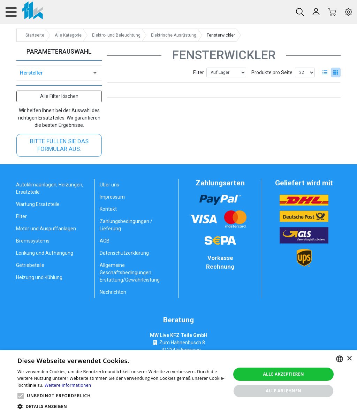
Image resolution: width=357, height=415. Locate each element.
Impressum (112, 197)
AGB (104, 241)
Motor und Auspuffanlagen (46, 228)
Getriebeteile (30, 265)
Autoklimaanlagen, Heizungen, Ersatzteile (49, 188)
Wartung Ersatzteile (38, 204)
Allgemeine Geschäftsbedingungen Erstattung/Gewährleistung (130, 272)
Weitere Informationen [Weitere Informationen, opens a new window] (68, 385)
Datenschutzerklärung (124, 253)
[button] (21, 396)
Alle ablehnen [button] (283, 391)
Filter (198, 72)
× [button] (349, 358)
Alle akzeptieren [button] (283, 374)
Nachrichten (113, 292)
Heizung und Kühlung (39, 277)
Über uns (109, 184)
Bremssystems (33, 241)
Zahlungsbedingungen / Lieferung (126, 224)
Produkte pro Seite (272, 72)
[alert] (178, 382)
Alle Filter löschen (59, 96)
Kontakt (108, 209)
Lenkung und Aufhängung (44, 253)
